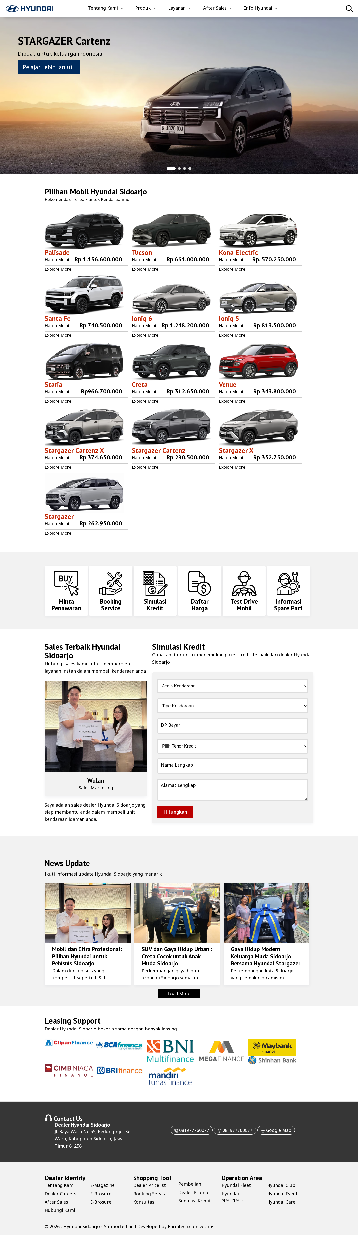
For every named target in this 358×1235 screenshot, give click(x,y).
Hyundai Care (281, 1202)
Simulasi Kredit (195, 1201)
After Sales (215, 8)
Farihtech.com (183, 1226)
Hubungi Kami (60, 1210)
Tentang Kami (103, 8)
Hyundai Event (282, 1194)
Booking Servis (149, 1194)
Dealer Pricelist (149, 1185)
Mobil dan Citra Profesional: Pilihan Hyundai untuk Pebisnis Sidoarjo (87, 955)
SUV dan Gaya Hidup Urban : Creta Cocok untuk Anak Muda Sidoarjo (176, 955)
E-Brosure (100, 1194)
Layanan (177, 8)
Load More (179, 994)
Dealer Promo (193, 1192)
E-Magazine (102, 1185)
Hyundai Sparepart (232, 1196)
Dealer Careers (60, 1194)
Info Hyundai (258, 8)
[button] (171, 168)
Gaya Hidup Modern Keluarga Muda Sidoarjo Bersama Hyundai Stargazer (265, 955)
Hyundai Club (281, 1185)
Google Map (276, 1130)
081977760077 (190, 1130)
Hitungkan (175, 812)
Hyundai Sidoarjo (118, 191)
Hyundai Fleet (236, 1185)
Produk (143, 8)
